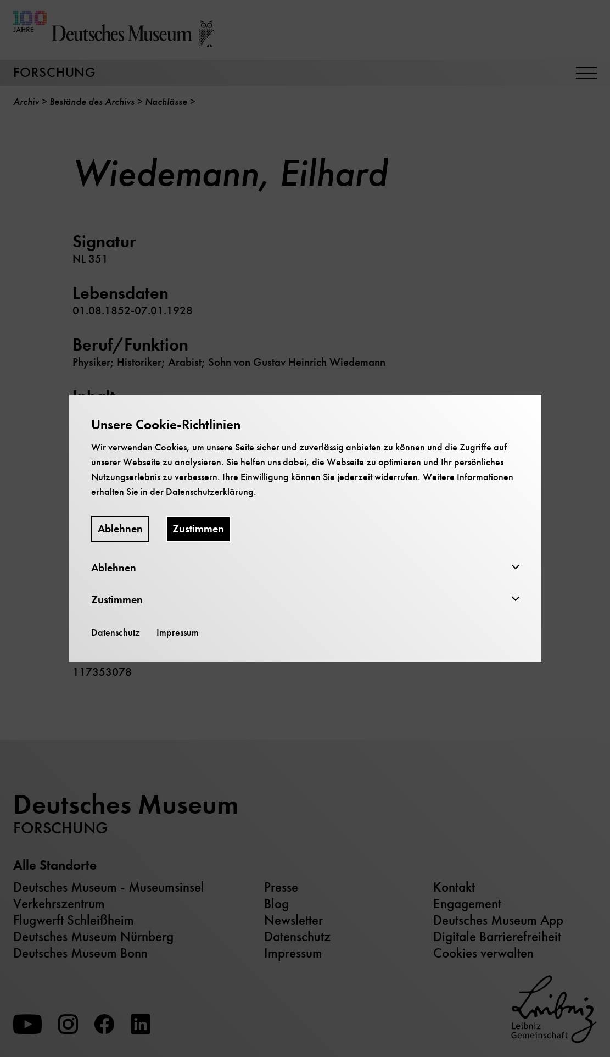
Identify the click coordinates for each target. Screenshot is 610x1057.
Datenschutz (115, 632)
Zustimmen (198, 529)
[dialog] (305, 528)
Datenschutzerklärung (210, 492)
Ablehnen (120, 529)
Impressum (177, 632)
